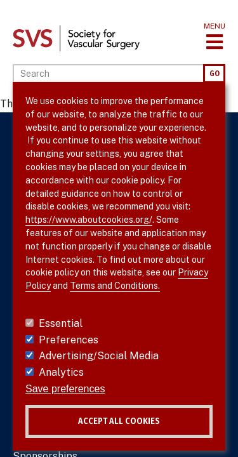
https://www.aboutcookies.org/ (88, 220)
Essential (61, 323)
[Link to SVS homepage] (76, 38)
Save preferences (65, 388)
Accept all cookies (119, 421)
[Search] (108, 73)
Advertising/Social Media (99, 356)
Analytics (61, 372)
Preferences (68, 340)
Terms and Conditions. (115, 286)
